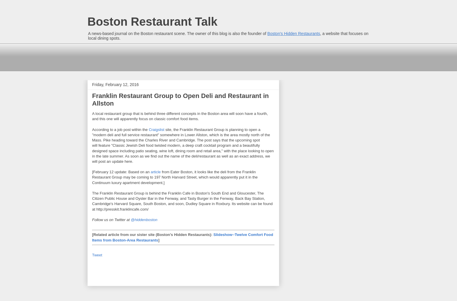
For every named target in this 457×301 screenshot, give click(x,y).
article (156, 172)
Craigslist (156, 129)
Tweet (97, 255)
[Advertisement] (193, 56)
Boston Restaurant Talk (152, 21)
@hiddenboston (144, 220)
